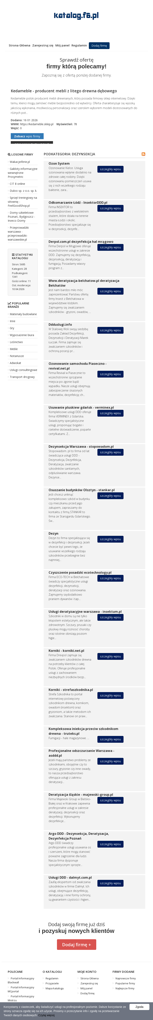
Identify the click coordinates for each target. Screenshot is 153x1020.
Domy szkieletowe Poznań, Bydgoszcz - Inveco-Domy (21, 216)
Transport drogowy (22, 377)
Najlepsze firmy (125, 988)
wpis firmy (27, 136)
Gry (12, 328)
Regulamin (79, 45)
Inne (12, 321)
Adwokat (15, 363)
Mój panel (62, 45)
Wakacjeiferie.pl (20, 162)
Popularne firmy (125, 983)
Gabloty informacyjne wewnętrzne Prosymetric (22, 173)
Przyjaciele (52, 983)
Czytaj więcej (46, 1015)
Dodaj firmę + (76, 944)
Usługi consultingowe (23, 370)
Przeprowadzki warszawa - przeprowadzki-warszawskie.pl (18, 233)
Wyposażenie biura (22, 335)
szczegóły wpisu (110, 169)
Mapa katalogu (55, 988)
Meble (14, 349)
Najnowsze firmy (126, 978)
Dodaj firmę (99, 45)
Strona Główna (19, 45)
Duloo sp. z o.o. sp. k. (23, 191)
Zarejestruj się (42, 45)
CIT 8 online (17, 184)
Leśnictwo (16, 342)
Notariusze (17, 356)
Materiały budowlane (23, 314)
